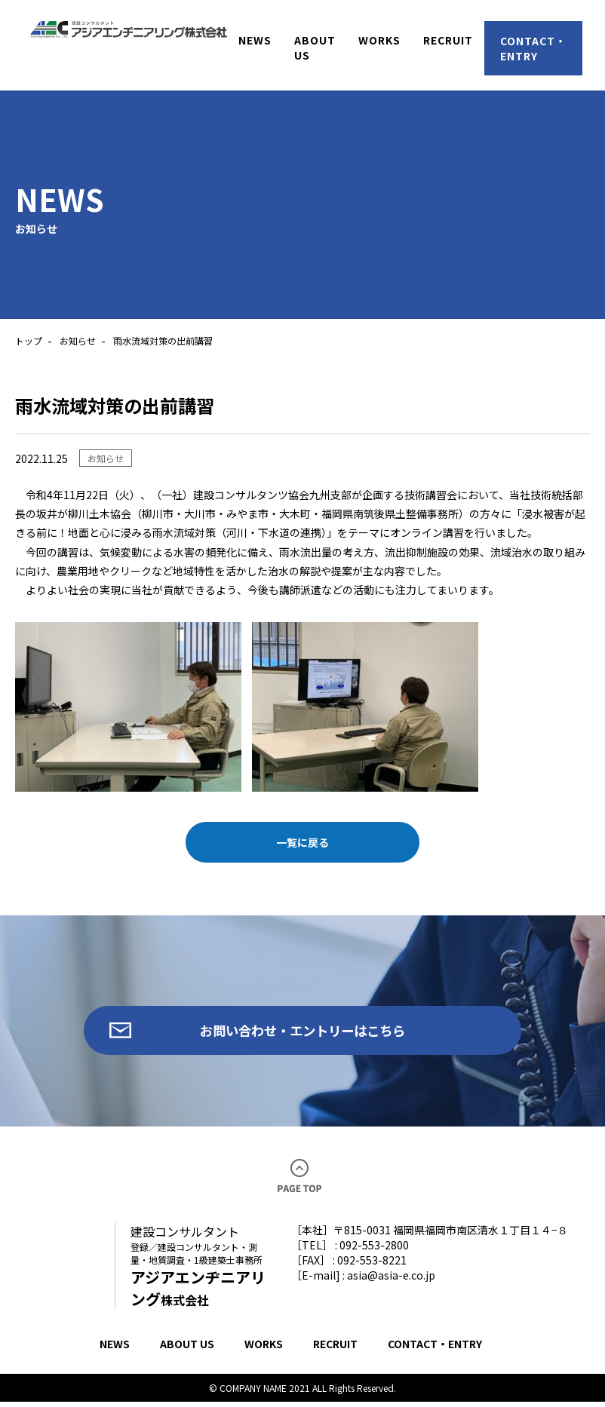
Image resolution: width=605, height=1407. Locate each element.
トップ (28, 340)
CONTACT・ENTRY (435, 1348)
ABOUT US (187, 1348)
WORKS (263, 1348)
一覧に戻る (302, 842)
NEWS (115, 1348)
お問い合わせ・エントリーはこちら (302, 1033)
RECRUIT (335, 1348)
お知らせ (78, 340)
